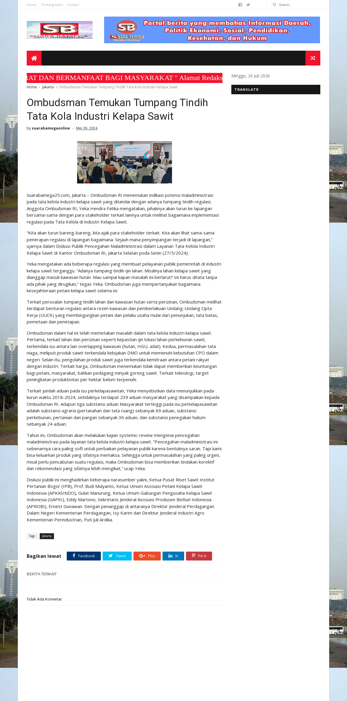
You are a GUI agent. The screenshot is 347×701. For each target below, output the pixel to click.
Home (31, 4)
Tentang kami (52, 4)
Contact (73, 4)
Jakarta (48, 87)
